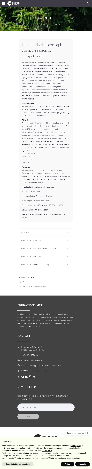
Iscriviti (28, 417)
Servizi (43, 24)
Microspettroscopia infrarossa (34, 286)
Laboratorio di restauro (45, 256)
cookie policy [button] (47, 451)
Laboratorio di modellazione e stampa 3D (45, 248)
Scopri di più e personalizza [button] (17, 464)
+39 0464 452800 (29, 355)
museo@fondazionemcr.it (31, 360)
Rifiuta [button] (67, 464)
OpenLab (45, 232)
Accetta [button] (82, 464)
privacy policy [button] (76, 446)
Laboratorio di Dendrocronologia (45, 264)
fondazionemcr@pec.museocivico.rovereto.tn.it (41, 365)
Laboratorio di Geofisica (45, 240)
